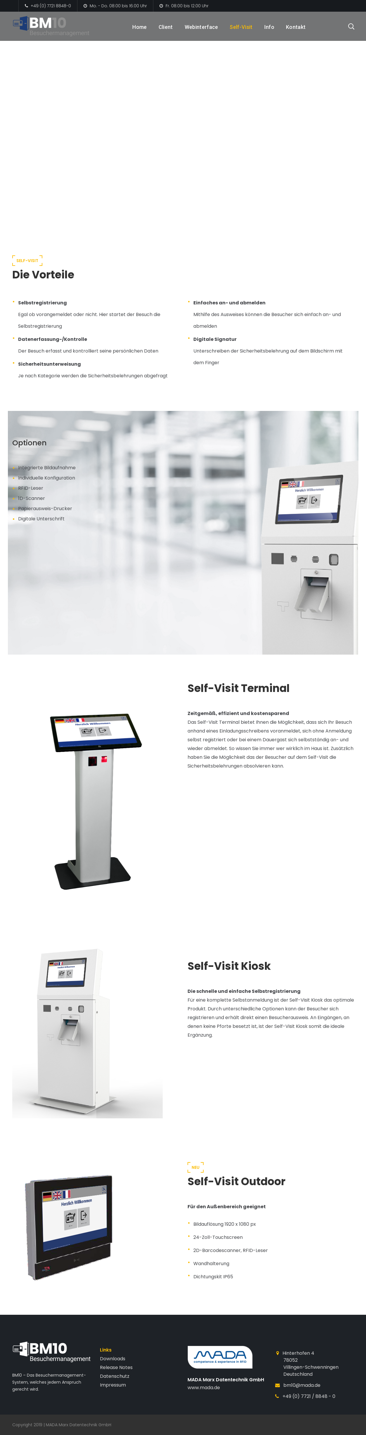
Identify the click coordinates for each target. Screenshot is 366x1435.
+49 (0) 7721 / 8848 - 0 (308, 1396)
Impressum (113, 1385)
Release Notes (116, 1367)
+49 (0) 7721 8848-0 (48, 6)
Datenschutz (114, 1376)
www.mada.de (204, 1387)
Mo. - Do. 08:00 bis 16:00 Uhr (115, 6)
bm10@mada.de (301, 1385)
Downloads (112, 1358)
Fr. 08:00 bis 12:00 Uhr (184, 6)
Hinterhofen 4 (298, 1353)
